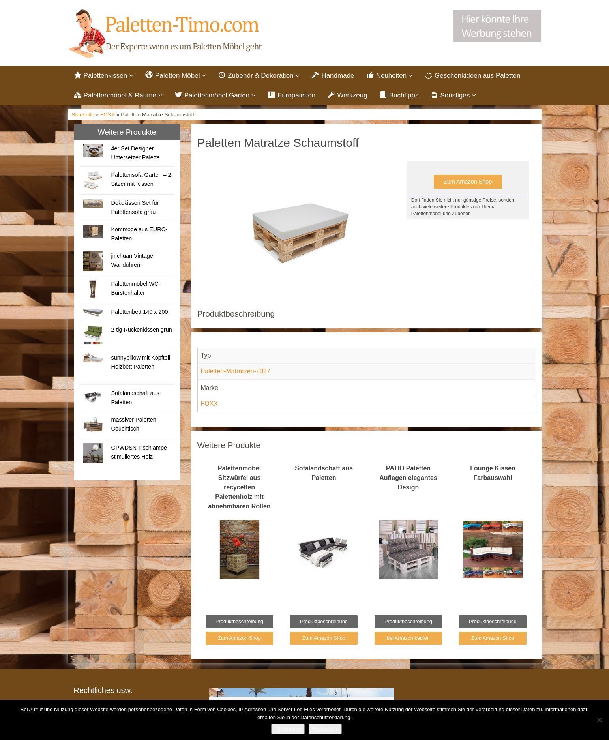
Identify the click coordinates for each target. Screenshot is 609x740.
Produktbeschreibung (239, 623)
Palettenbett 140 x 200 (139, 313)
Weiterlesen (325, 729)
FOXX (107, 116)
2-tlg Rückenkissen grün (141, 331)
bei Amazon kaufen (408, 640)
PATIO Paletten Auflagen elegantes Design (408, 479)
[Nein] (599, 720)
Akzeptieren (288, 729)
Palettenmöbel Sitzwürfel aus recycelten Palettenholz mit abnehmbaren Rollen (239, 488)
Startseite (83, 116)
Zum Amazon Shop (468, 183)
